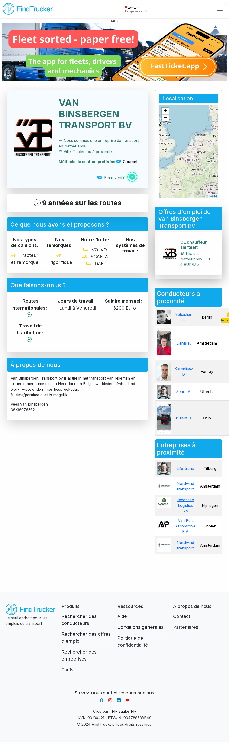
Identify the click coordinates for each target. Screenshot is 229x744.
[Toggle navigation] (219, 8)
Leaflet (213, 195)
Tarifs (67, 670)
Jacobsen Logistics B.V (185, 505)
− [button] (165, 118)
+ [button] (165, 111)
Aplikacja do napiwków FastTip (114, 687)
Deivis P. (184, 343)
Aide (122, 616)
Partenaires (185, 627)
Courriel (126, 161)
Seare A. (183, 391)
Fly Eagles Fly (124, 711)
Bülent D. (184, 418)
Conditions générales (140, 627)
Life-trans (185, 468)
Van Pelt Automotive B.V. (185, 526)
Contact (181, 616)
